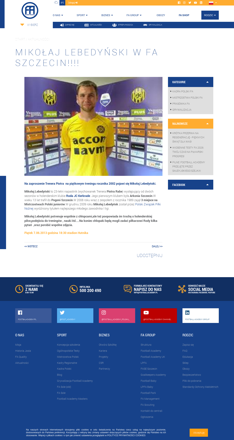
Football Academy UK (153, 356)
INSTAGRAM (193, 292)
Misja (18, 344)
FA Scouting (147, 404)
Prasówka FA (181, 103)
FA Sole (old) (64, 387)
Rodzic (208, 15)
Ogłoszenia (147, 417)
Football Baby (148, 380)
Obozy (186, 368)
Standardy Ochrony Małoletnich (200, 387)
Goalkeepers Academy (153, 374)
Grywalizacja (181, 109)
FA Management (150, 398)
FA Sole (61, 393)
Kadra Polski (64, 368)
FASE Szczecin (149, 368)
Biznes (105, 15)
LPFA (144, 363)
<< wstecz (30, 246)
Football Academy (151, 350)
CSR (101, 363)
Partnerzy (104, 368)
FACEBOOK (203, 292)
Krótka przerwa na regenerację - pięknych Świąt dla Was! (188, 137)
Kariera (103, 350)
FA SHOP (184, 15)
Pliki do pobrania (191, 380)
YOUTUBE (211, 292)
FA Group (133, 15)
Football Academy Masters (72, 398)
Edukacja (187, 356)
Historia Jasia (23, 350)
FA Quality (21, 356)
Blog (59, 374)
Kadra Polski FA (182, 91)
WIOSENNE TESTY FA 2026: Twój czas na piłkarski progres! (188, 152)
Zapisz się (188, 344)
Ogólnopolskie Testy (68, 350)
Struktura (146, 344)
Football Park (148, 393)
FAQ (184, 350)
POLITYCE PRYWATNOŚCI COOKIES (126, 435)
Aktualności (22, 363)
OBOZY (161, 15)
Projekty (103, 356)
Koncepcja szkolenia (68, 344)
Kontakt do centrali (151, 411)
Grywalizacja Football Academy (75, 380)
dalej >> (157, 246)
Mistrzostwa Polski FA (187, 97)
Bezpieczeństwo (191, 374)
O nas (56, 15)
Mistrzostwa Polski (68, 356)
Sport (81, 15)
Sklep (185, 363)
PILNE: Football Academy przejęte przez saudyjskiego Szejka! (188, 166)
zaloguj (73, 2)
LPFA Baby (147, 387)
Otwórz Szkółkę (107, 344)
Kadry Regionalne (67, 363)
